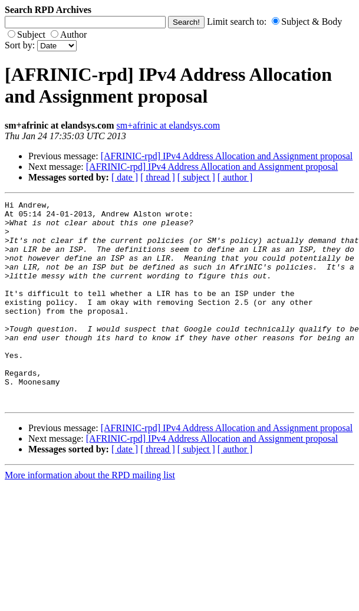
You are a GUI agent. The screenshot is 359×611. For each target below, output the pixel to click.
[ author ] (235, 177)
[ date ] (124, 177)
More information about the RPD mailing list (90, 516)
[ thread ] (157, 177)
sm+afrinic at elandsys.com (168, 125)
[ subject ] (196, 177)
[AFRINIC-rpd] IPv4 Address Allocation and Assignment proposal (227, 156)
